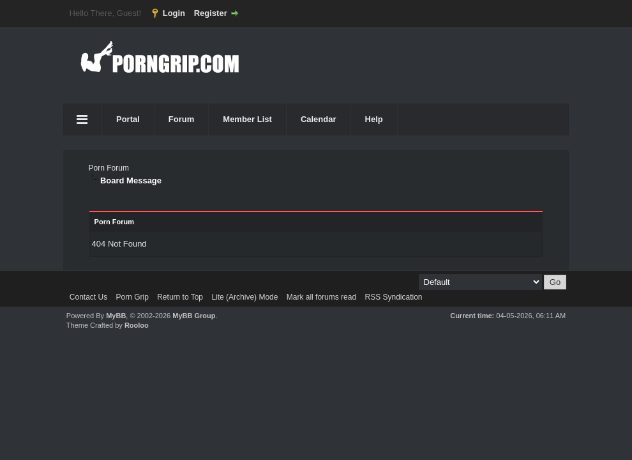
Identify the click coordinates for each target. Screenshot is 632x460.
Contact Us (88, 297)
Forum (181, 119)
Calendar (318, 119)
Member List (247, 119)
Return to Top (180, 297)
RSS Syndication (393, 297)
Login (174, 13)
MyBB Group (193, 315)
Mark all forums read (321, 297)
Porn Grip (132, 297)
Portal (128, 119)
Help (374, 119)
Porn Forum (109, 168)
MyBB (116, 315)
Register (210, 13)
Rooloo (136, 325)
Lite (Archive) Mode (244, 297)
